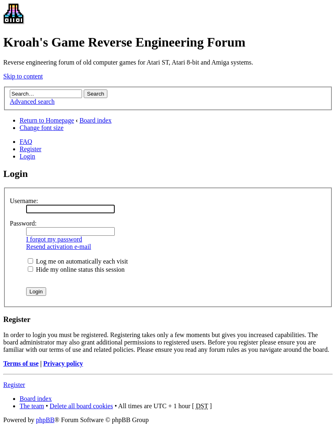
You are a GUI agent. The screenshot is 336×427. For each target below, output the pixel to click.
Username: (24, 200)
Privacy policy (63, 363)
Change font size (42, 127)
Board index (96, 120)
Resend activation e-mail (58, 246)
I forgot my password (54, 239)
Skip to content (23, 76)
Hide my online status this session (76, 269)
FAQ (26, 141)
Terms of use (21, 363)
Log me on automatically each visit (78, 261)
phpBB (45, 419)
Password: (23, 223)
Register (30, 148)
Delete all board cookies (81, 405)
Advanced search (32, 101)
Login (27, 156)
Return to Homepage (47, 120)
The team (32, 405)
